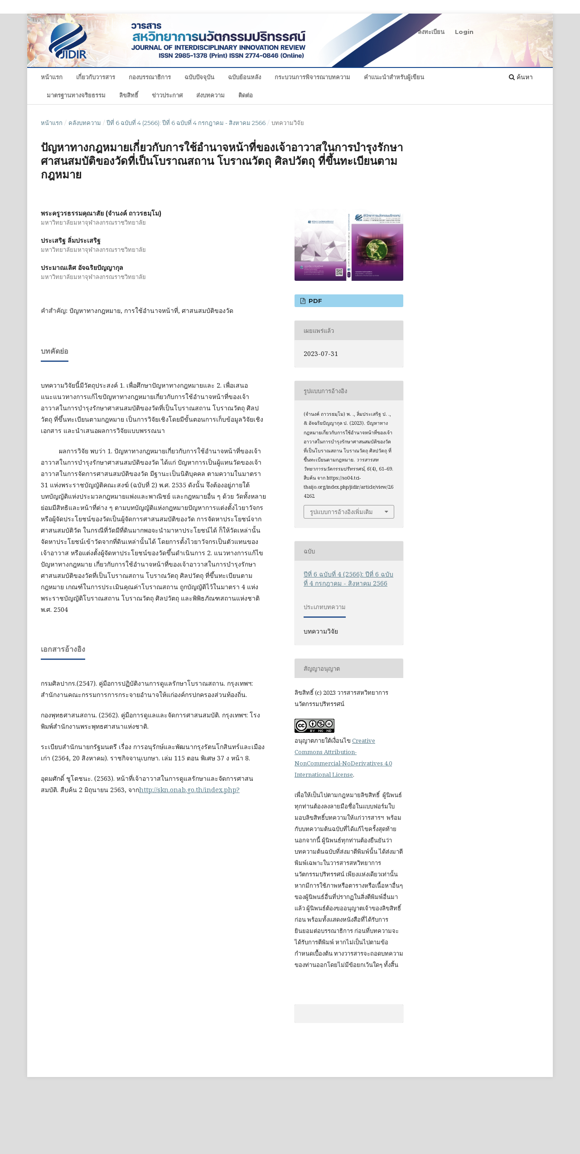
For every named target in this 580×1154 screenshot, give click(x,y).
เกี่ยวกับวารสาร (95, 77)
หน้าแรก (52, 77)
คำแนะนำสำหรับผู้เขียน (394, 77)
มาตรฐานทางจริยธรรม (76, 95)
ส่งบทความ (210, 95)
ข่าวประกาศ (167, 95)
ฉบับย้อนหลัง (244, 77)
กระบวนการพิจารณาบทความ (312, 77)
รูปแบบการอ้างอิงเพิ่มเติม (341, 511)
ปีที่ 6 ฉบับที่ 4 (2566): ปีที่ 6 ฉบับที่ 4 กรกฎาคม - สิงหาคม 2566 (186, 122)
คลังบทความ (84, 122)
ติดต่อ (245, 95)
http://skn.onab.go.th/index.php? (189, 789)
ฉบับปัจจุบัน (199, 77)
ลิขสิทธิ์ (128, 95)
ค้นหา (521, 76)
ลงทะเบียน (431, 31)
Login (464, 31)
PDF (314, 300)
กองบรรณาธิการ (150, 77)
